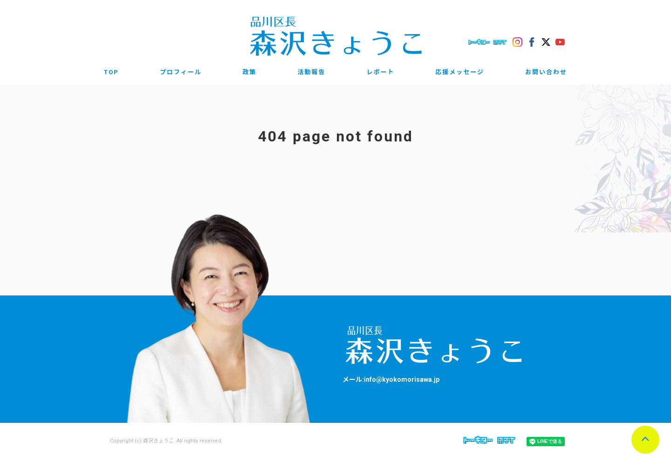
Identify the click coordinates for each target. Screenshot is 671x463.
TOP (111, 72)
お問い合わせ (546, 72)
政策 (250, 72)
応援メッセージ (459, 72)
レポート (380, 72)
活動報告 (311, 72)
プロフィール (181, 72)
